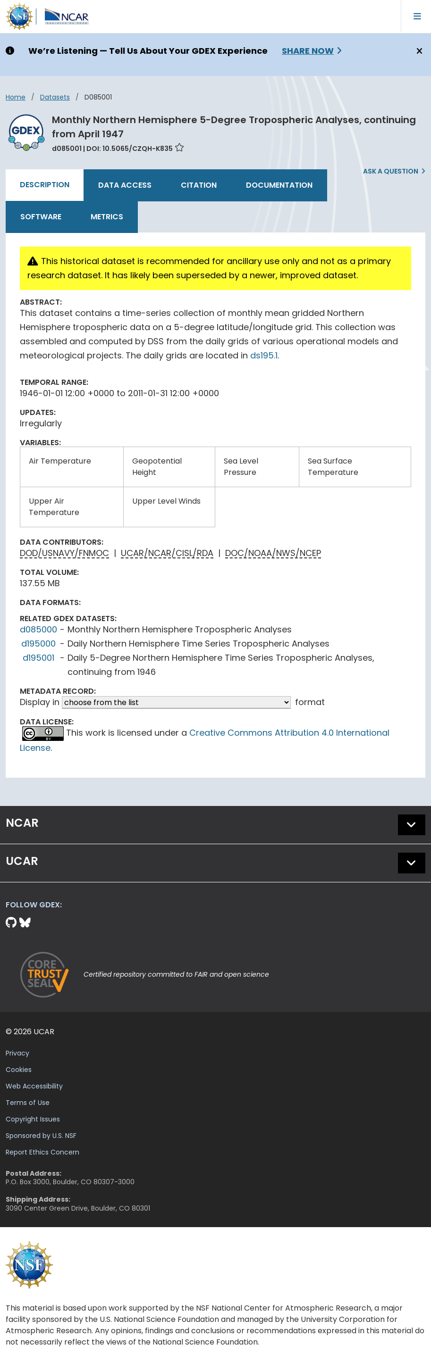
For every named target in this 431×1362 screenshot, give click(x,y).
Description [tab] (44, 184)
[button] (411, 824)
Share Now (308, 51)
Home (15, 97)
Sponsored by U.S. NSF (41, 1135)
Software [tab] (40, 216)
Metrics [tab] (107, 216)
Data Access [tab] (125, 185)
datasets (55, 97)
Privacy (17, 1053)
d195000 (38, 643)
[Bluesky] (25, 922)
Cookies (19, 1069)
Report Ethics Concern (42, 1152)
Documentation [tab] (279, 185)
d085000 (38, 629)
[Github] (12, 922)
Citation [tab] (199, 185)
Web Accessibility (34, 1086)
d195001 (38, 658)
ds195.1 (264, 355)
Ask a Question (390, 171)
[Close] (418, 51)
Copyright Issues (33, 1119)
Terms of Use (28, 1102)
